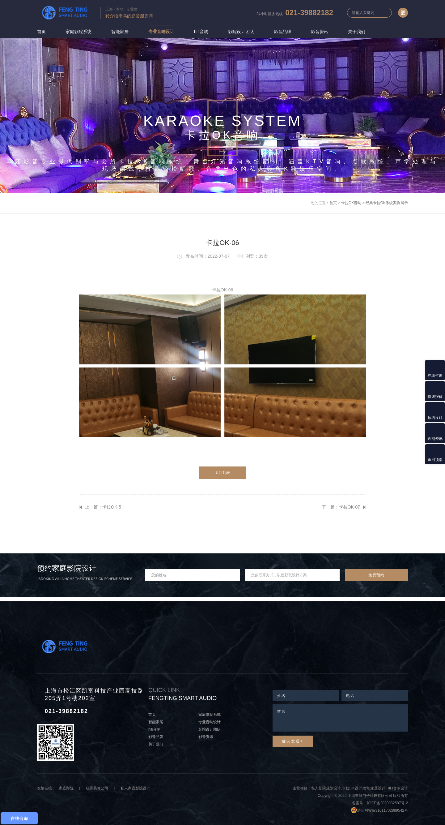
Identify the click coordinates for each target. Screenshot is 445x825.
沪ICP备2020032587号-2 (387, 803)
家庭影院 (66, 788)
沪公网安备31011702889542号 (382, 810)
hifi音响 (201, 31)
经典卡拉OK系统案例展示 (387, 203)
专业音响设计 (161, 31)
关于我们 (356, 31)
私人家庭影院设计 (135, 788)
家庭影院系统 (78, 31)
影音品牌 (282, 31)
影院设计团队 (241, 31)
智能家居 (120, 31)
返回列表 (222, 473)
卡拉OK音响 (351, 203)
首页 (41, 31)
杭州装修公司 (97, 788)
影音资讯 (319, 31)
